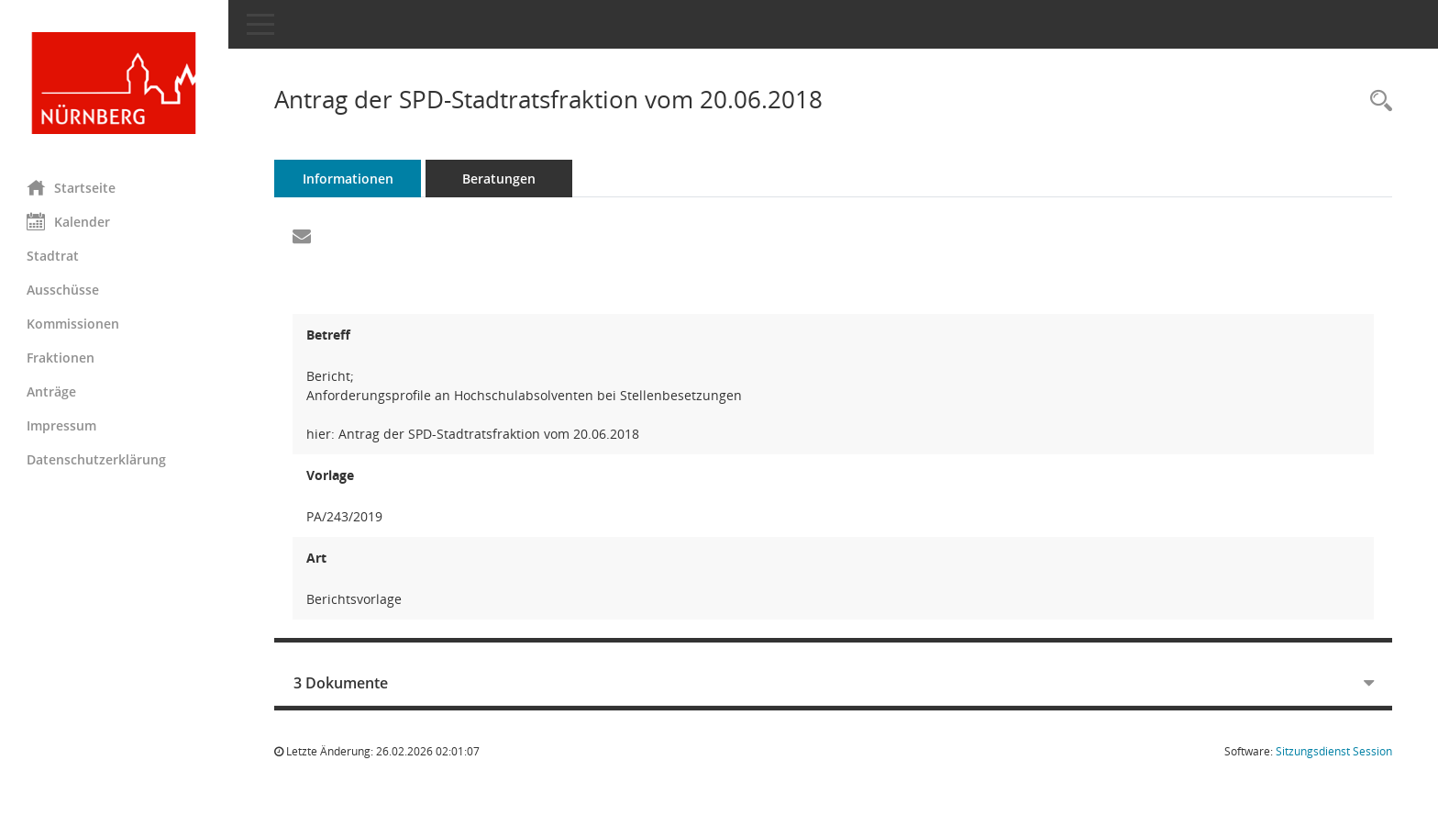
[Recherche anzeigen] (1376, 101)
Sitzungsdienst (1334, 751)
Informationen (349, 178)
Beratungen (499, 178)
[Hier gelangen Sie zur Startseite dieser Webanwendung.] (114, 83)
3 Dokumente (341, 683)
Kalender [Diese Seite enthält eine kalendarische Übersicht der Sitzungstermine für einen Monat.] (69, 221)
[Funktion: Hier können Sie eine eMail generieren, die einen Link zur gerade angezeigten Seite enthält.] (303, 236)
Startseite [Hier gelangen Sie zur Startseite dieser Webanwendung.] (72, 187)
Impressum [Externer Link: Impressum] (62, 425)
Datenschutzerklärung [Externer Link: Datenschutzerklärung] (97, 459)
